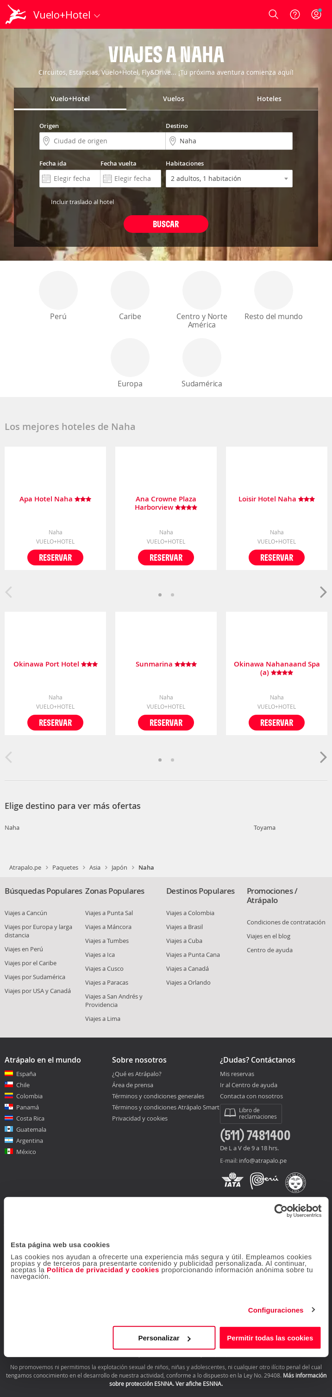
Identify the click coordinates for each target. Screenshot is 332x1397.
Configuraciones (276, 1310)
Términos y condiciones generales (158, 1096)
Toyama (265, 827)
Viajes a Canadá (187, 968)
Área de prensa (132, 1085)
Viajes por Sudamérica (35, 977)
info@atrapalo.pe (263, 1160)
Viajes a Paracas (106, 982)
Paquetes (65, 867)
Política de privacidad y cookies (103, 1270)
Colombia (29, 1096)
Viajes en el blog (268, 936)
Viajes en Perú (24, 949)
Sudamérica (202, 363)
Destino (177, 126)
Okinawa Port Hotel (55, 664)
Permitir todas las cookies (270, 1338)
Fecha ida (53, 163)
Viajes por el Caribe (30, 963)
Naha (12, 827)
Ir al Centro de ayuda (248, 1085)
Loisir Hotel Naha (276, 499)
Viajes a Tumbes (107, 940)
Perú (58, 296)
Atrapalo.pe (25, 867)
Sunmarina (166, 664)
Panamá (27, 1107)
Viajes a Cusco (104, 968)
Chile (23, 1085)
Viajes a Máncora (108, 927)
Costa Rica (30, 1118)
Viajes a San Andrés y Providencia (114, 1000)
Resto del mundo (273, 296)
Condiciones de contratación (286, 922)
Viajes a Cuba (184, 940)
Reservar (55, 557)
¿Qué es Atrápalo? (137, 1074)
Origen (49, 126)
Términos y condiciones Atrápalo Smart (165, 1107)
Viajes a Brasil (184, 927)
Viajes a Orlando (188, 982)
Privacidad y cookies (140, 1118)
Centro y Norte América (201, 300)
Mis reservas (237, 1074)
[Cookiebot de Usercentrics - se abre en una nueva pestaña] (280, 1211)
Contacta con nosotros (251, 1096)
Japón (119, 867)
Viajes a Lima (102, 1018)
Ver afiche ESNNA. (199, 1383)
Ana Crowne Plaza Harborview (166, 503)
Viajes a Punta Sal (109, 913)
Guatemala (31, 1129)
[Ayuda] (295, 14)
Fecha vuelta (118, 163)
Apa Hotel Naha (55, 499)
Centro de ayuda (270, 950)
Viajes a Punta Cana (193, 954)
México (26, 1151)
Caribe (130, 296)
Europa (130, 363)
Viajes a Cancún (26, 913)
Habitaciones (185, 163)
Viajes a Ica (100, 954)
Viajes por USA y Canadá (38, 991)
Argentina (29, 1140)
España (26, 1074)
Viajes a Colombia (190, 913)
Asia (94, 867)
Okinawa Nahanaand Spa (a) (277, 668)
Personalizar (164, 1338)
